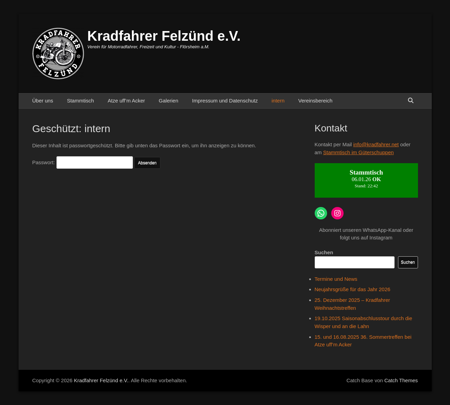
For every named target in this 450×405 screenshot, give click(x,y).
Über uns (42, 100)
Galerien (168, 100)
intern (278, 100)
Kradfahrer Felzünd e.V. (164, 35)
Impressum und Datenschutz (225, 100)
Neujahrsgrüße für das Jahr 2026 (352, 289)
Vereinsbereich (315, 100)
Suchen (324, 252)
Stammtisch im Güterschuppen (358, 152)
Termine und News (336, 279)
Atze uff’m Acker (126, 100)
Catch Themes (401, 380)
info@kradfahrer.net (376, 144)
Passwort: (82, 162)
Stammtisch (80, 100)
